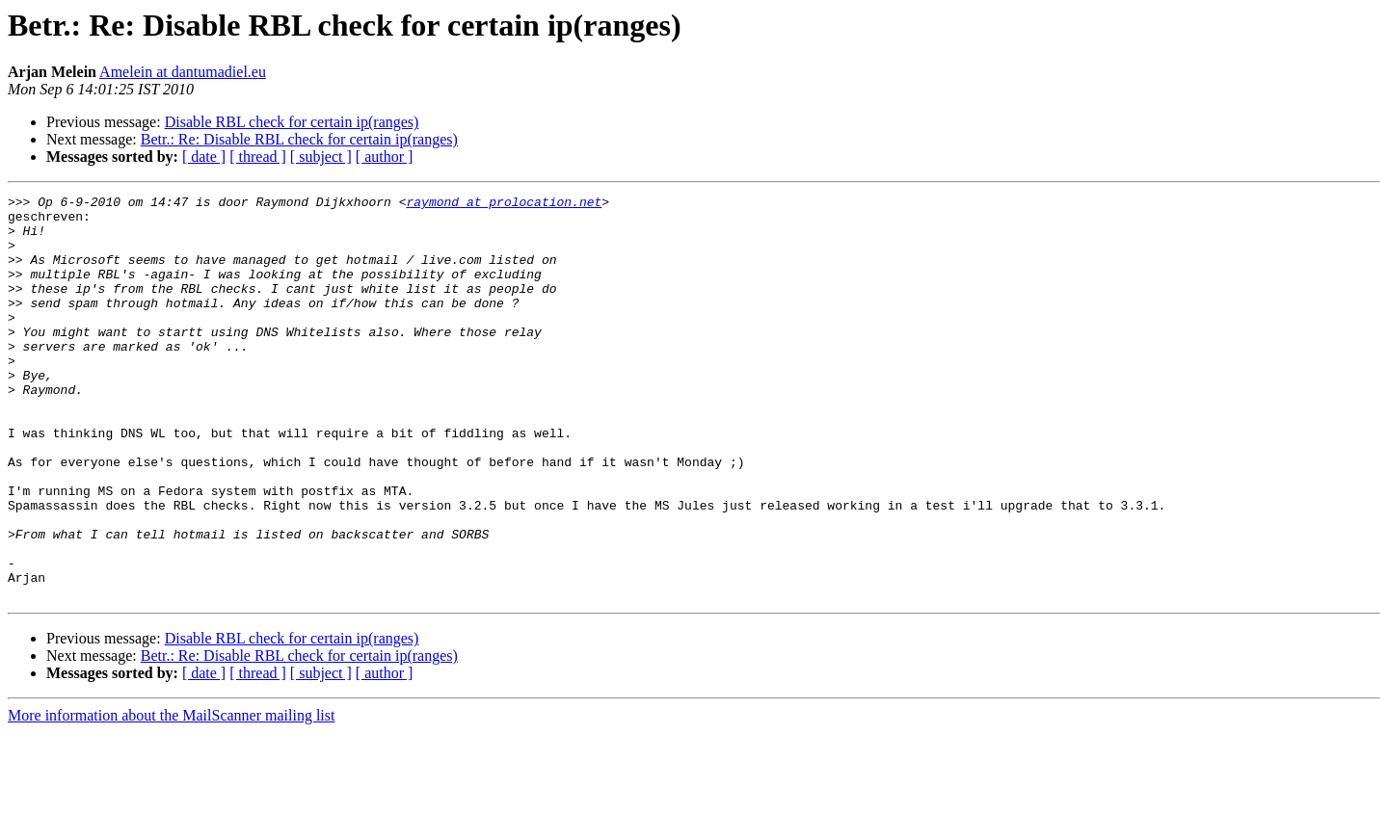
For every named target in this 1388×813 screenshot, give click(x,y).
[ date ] (204, 156)
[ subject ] (321, 156)
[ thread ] (257, 156)
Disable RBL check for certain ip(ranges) (292, 122)
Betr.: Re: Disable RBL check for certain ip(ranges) (299, 139)
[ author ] (385, 156)
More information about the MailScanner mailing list (171, 796)
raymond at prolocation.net (503, 204)
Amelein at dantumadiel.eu (182, 72)
